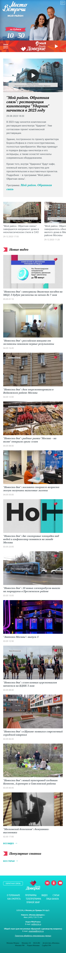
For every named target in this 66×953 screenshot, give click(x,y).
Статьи (56, 895)
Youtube (60, 883)
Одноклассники (53, 883)
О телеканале (13, 895)
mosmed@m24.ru (36, 931)
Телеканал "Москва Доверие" (33, 48)
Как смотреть (14, 898)
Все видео (8, 843)
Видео (44, 895)
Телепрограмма (33, 898)
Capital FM (46, 945)
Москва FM (19, 945)
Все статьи (8, 861)
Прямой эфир (57, 46)
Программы (30, 895)
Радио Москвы (33, 945)
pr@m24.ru (36, 924)
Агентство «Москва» (51, 943)
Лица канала (52, 898)
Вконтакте (47, 883)
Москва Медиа (13, 943)
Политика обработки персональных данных (33, 935)
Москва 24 (26, 943)
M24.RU (36, 943)
